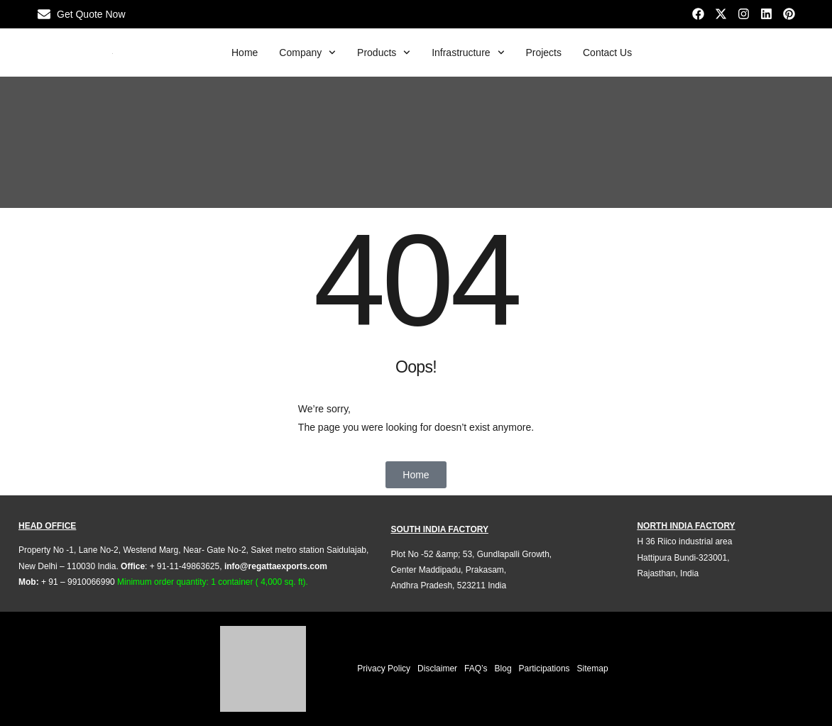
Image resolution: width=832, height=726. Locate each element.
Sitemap (592, 668)
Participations (544, 668)
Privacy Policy (383, 668)
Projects (543, 52)
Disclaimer (437, 668)
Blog (503, 668)
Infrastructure (468, 52)
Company (307, 52)
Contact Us (607, 52)
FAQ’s (475, 668)
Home (244, 52)
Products (383, 52)
